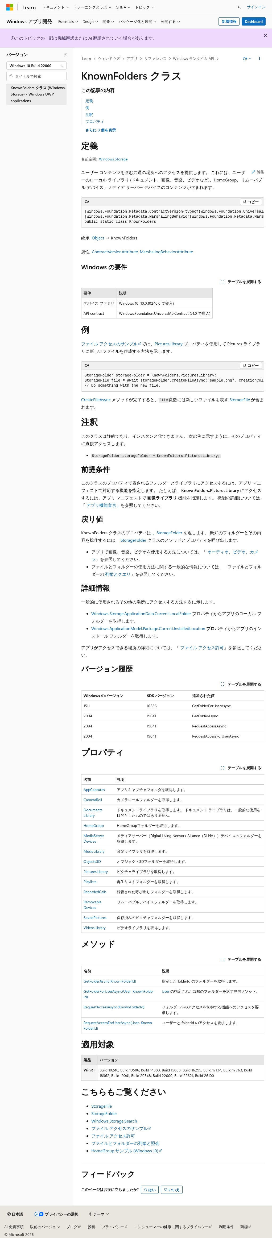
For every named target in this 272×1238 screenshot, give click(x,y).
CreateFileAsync (96, 399)
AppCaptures (94, 789)
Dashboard (254, 21)
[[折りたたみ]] (65, 54)
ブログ (71, 1226)
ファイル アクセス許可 (202, 647)
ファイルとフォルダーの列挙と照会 (125, 1143)
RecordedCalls (95, 891)
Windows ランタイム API (193, 58)
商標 (244, 1226)
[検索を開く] (239, 7)
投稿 (91, 1226)
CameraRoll (93, 799)
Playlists (90, 881)
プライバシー (113, 1226)
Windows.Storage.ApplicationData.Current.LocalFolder (141, 613)
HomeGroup (94, 825)
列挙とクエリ (118, 574)
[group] (172, 217)
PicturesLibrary (169, 343)
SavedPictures (95, 917)
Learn (86, 58)
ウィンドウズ (109, 58)
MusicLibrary (94, 851)
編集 (258, 171)
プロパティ (94, 121)
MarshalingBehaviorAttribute (166, 251)
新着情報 (229, 21)
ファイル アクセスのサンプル (109, 343)
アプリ (132, 58)
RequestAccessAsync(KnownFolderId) (114, 1006)
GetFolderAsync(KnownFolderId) (110, 981)
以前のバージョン (45, 1226)
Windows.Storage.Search (114, 1121)
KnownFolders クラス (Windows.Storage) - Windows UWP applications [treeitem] (38, 94)
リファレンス (155, 58)
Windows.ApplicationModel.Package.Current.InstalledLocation (148, 628)
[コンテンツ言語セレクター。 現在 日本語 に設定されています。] (15, 1214)
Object (98, 238)
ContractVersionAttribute (115, 251)
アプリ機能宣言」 (103, 505)
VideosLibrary (95, 927)
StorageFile (239, 399)
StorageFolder (133, 540)
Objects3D (92, 861)
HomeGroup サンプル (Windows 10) (124, 1150)
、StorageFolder (167, 532)
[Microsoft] (9, 7)
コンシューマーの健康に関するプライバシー (171, 1226)
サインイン (256, 6)
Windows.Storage (113, 159)
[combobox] (36, 65)
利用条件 (226, 1226)
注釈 (89, 114)
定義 (89, 100)
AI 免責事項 (14, 1226)
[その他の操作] (259, 59)
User (165, 991)
